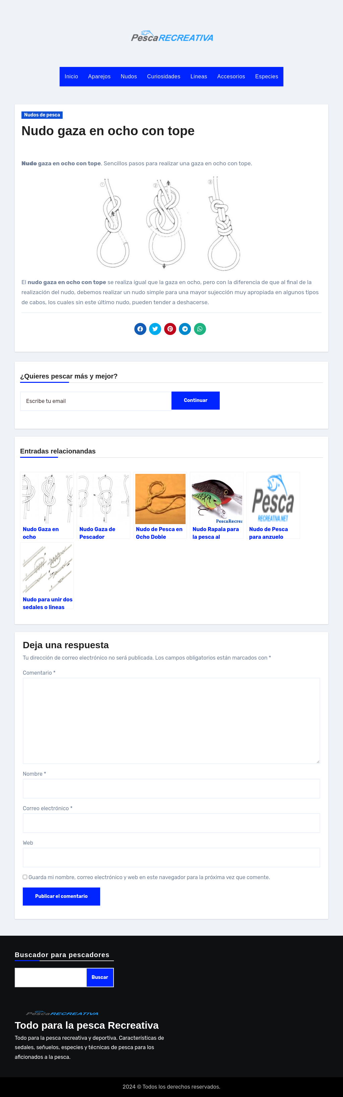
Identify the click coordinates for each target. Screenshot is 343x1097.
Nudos (129, 76)
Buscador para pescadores (62, 954)
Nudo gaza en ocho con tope (108, 131)
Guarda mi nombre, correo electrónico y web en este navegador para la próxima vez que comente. (149, 877)
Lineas (199, 76)
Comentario (39, 673)
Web (28, 843)
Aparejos (99, 76)
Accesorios (231, 76)
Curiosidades (163, 76)
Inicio (71, 76)
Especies (266, 76)
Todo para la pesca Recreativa (87, 1025)
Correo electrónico (48, 808)
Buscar (100, 977)
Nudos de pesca (42, 115)
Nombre (34, 774)
